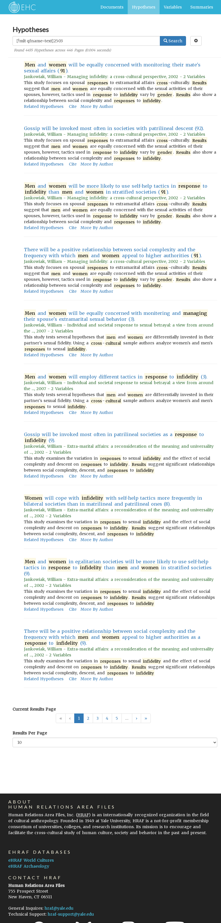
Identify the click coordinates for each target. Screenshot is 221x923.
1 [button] (79, 718)
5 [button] (116, 718)
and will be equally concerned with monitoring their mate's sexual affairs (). (112, 68)
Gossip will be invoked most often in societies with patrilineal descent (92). (114, 128)
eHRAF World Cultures (31, 860)
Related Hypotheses (43, 106)
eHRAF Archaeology (28, 866)
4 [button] (107, 718)
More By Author (96, 106)
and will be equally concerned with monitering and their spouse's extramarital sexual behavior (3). (116, 316)
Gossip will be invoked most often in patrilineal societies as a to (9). (114, 437)
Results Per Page (30, 733)
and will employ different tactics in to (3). (115, 377)
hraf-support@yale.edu (71, 914)
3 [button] (97, 718)
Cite (73, 106)
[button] (136, 718)
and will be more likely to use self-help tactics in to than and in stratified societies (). (115, 189)
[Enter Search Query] (86, 41)
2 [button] (88, 718)
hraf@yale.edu (59, 908)
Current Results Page (34, 709)
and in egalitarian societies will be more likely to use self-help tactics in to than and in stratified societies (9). (118, 567)
